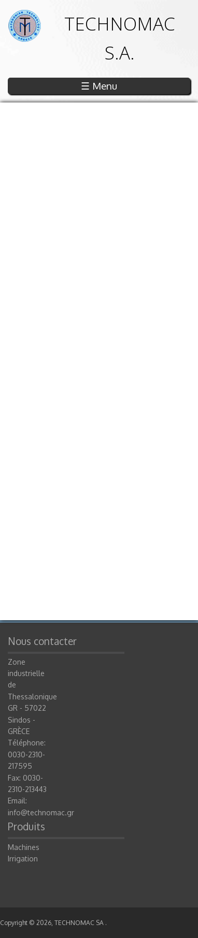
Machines (23, 847)
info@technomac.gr (41, 812)
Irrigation (23, 858)
